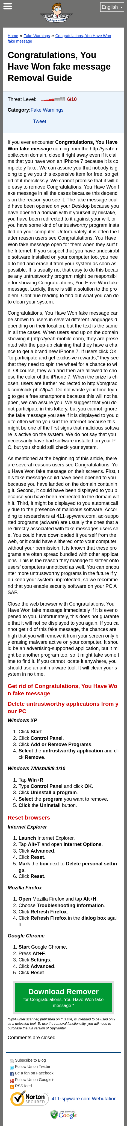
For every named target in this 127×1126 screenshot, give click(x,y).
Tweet (39, 121)
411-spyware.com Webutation (84, 1098)
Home (13, 36)
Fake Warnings (36, 36)
